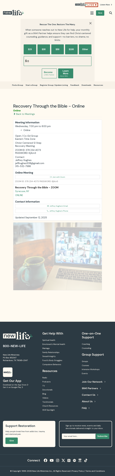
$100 (71, 49)
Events (85, 373)
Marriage (46, 348)
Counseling (86, 348)
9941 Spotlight (48, 410)
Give (100, 13)
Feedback (74, 85)
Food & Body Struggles (52, 360)
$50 (57, 49)
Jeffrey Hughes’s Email (57, 206)
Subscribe (102, 436)
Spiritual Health (48, 340)
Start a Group (31, 85)
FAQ (85, 408)
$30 (43, 49)
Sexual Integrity (49, 356)
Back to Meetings (24, 114)
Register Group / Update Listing (54, 85)
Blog (44, 394)
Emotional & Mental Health (53, 344)
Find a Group (17, 85)
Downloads (86, 85)
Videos (45, 398)
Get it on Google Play (13, 387)
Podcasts (46, 382)
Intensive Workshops (91, 369)
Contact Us (90, 394)
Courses (85, 365)
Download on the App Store (15, 385)
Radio (44, 377)
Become (49, 73)
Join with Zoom (57, 177)
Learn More (64, 73)
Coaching (86, 344)
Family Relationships (50, 352)
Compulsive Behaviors (51, 364)
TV (43, 386)
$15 (30, 49)
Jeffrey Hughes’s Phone (57, 211)
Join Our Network (93, 381)
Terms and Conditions (95, 471)
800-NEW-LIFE (14, 346)
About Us (88, 401)
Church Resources (50, 406)
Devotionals (47, 390)
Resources (98, 85)
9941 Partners (91, 388)
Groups (85, 361)
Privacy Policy (78, 471)
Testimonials (47, 402)
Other (85, 49)
